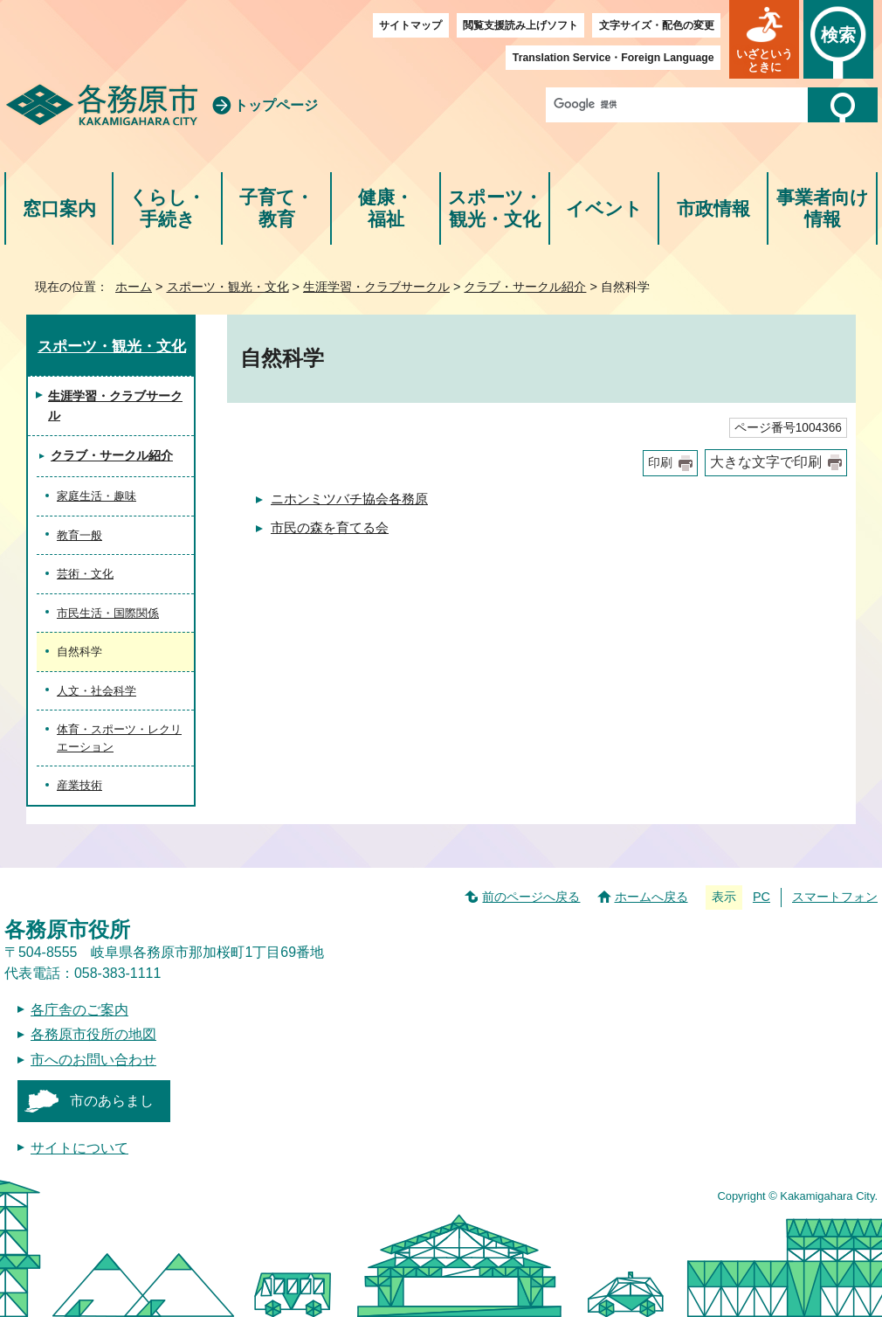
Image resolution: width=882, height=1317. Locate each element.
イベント (604, 208)
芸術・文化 (85, 573)
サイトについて (79, 1147)
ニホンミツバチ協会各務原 (349, 498)
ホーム (133, 287)
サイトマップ (410, 25)
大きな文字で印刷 (766, 461)
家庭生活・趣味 (96, 496)
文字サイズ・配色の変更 (656, 25)
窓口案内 (59, 208)
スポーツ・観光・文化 (495, 208)
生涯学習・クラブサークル (376, 287)
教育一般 (79, 535)
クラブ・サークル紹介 (525, 287)
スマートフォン (835, 897)
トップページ (276, 105)
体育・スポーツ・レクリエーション (119, 738)
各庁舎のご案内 (79, 1009)
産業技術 (79, 785)
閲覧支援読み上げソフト (520, 25)
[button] (764, 39)
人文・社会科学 (96, 690)
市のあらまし (112, 1100)
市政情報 (713, 208)
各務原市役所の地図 (93, 1034)
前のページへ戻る (531, 897)
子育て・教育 (276, 208)
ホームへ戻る (651, 897)
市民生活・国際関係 (108, 613)
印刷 (660, 462)
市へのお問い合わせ (93, 1059)
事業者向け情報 (822, 208)
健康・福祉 (385, 208)
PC (761, 897)
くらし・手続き (167, 208)
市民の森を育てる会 (330, 527)
